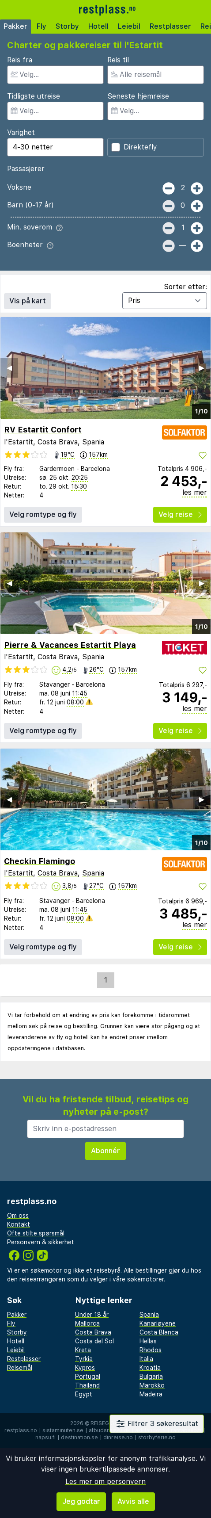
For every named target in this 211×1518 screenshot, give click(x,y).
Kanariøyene (157, 1323)
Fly (41, 26)
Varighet (21, 132)
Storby (67, 26)
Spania (93, 442)
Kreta (83, 1350)
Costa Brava (58, 442)
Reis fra (19, 60)
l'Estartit (18, 442)
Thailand (87, 1385)
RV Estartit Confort (43, 429)
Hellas (148, 1341)
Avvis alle (133, 1501)
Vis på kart (27, 301)
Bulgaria (151, 1376)
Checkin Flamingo (39, 861)
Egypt (83, 1394)
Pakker (15, 26)
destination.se (79, 1437)
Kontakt (18, 1224)
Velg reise (180, 514)
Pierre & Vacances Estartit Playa (70, 645)
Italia (146, 1358)
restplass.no (20, 1430)
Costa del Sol (94, 1341)
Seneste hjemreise (138, 96)
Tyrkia (84, 1358)
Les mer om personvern (105, 1481)
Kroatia (150, 1367)
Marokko (152, 1385)
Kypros (85, 1367)
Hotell (98, 26)
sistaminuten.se (62, 1430)
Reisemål (19, 1367)
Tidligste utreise (33, 96)
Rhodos (150, 1350)
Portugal (87, 1376)
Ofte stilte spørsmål (35, 1233)
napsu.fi (45, 1437)
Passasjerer (26, 168)
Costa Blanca (158, 1332)
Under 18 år (92, 1314)
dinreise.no (118, 1437)
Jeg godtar (81, 1501)
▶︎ (201, 367)
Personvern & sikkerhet (40, 1242)
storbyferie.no (157, 1437)
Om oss (18, 1215)
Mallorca (87, 1323)
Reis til (118, 60)
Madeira (150, 1394)
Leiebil (129, 26)
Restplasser (170, 26)
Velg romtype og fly (43, 514)
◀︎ (9, 367)
